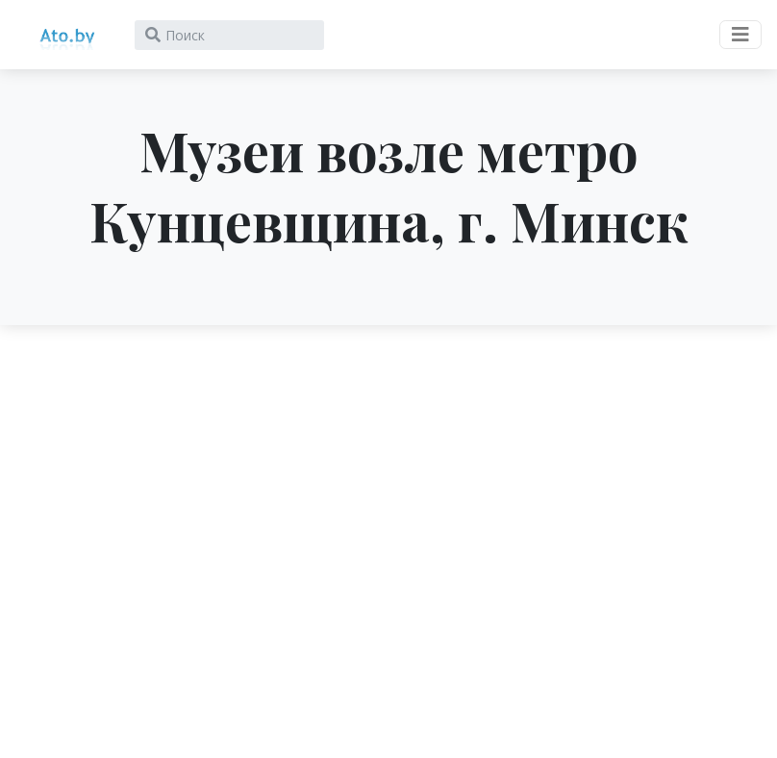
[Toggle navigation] (740, 34)
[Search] (229, 35)
